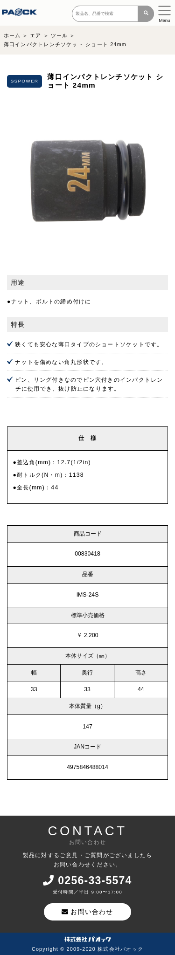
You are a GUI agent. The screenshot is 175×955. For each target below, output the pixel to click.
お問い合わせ (87, 911)
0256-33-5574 (87, 880)
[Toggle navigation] (164, 13)
